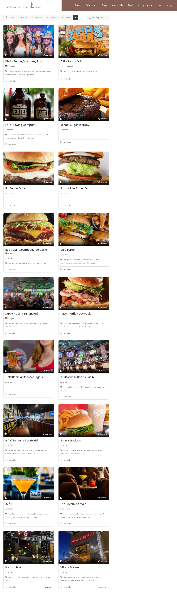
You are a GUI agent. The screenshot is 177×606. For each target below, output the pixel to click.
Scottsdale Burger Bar (74, 188)
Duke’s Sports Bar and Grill (22, 314)
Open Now (36, 17)
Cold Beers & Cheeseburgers (24, 377)
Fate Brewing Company (20, 125)
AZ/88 (9, 504)
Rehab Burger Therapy (74, 125)
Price (23, 17)
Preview (47, 55)
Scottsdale (11, 81)
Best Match (52, 17)
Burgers (12, 66)
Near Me (10, 17)
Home (78, 5)
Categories (91, 5)
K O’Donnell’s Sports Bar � (77, 377)
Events (131, 5)
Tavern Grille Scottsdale (76, 314)
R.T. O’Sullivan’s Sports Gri (21, 440)
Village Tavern (69, 567)
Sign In (149, 5)
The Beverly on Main (73, 504)
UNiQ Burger (68, 250)
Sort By (66, 17)
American (70, 66)
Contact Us (117, 5)
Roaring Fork (13, 567)
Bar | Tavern (65, 508)
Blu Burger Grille (15, 188)
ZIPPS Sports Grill (70, 61)
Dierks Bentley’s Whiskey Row (24, 61)
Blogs (104, 5)
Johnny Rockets (70, 440)
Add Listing (165, 5)
